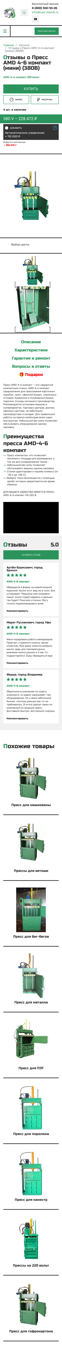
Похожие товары (28, 746)
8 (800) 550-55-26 (44, 8)
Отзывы (15, 545)
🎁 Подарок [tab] (31, 375)
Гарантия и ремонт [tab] (31, 358)
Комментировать (17, 610)
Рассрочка (44, 99)
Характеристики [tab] (31, 350)
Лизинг (16, 99)
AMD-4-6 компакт (18, 581)
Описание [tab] (31, 342)
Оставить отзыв (31, 555)
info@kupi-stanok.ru (45, 12)
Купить (31, 89)
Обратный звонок (47, 31)
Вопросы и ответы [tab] (31, 367)
